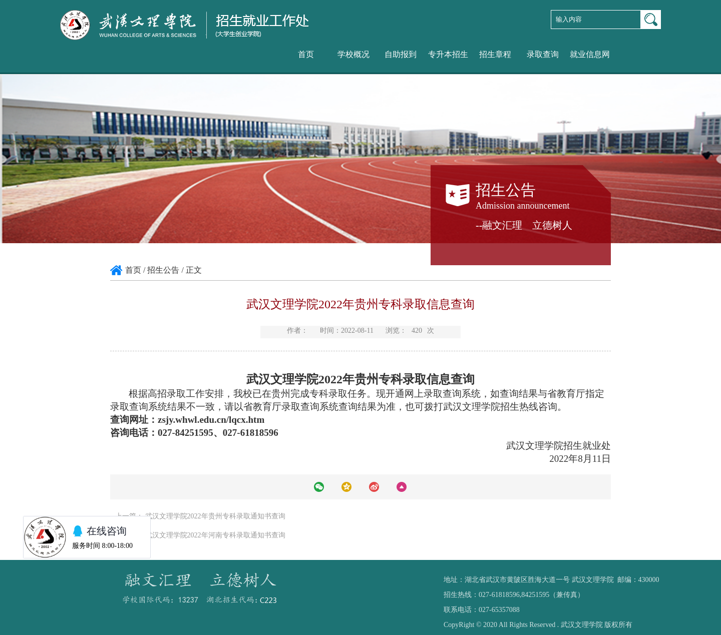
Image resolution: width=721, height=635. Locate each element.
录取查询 (543, 54)
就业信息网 (590, 54)
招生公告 (163, 270)
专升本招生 (448, 54)
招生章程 (495, 54)
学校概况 (353, 54)
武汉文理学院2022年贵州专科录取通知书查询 (215, 516)
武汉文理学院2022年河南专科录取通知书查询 (215, 535)
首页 (306, 54)
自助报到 (401, 54)
